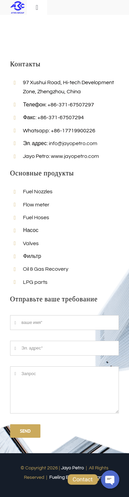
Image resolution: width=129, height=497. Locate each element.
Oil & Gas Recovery (45, 269)
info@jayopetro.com (73, 143)
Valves (31, 243)
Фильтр (32, 256)
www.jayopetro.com (75, 156)
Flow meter (36, 204)
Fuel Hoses (36, 217)
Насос (30, 230)
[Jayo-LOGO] (17, 2)
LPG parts (35, 282)
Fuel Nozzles (38, 191)
